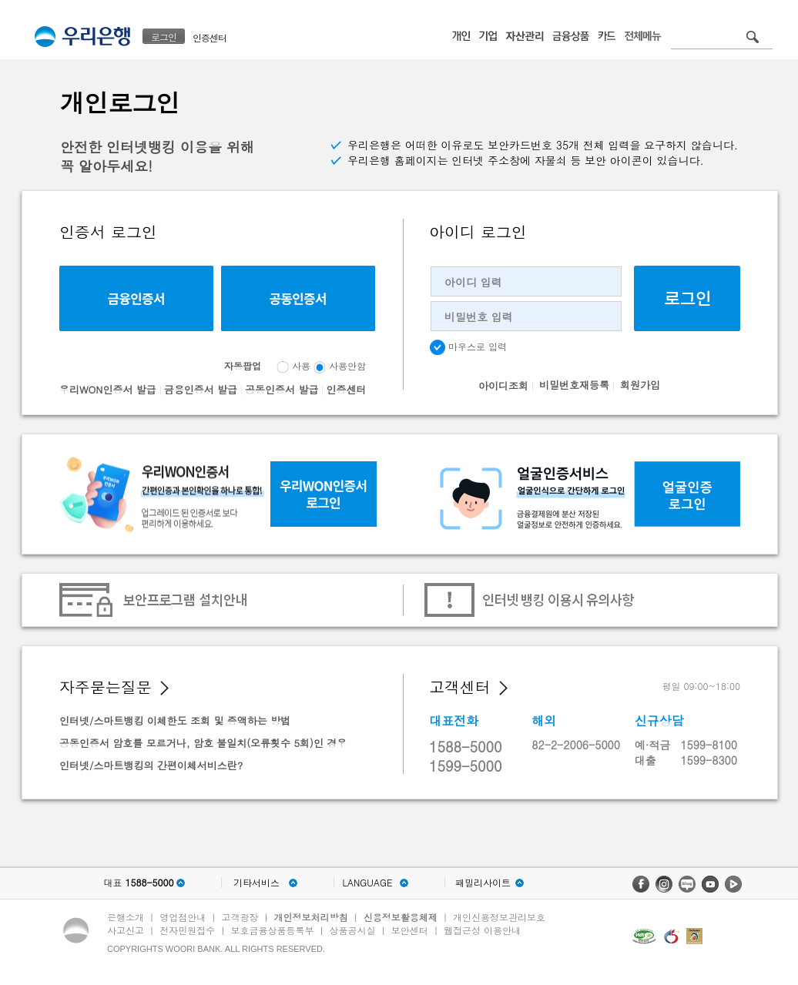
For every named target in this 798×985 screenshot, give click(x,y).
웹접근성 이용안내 (482, 929)
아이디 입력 (473, 282)
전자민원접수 (187, 929)
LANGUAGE (367, 882)
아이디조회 (503, 385)
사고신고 (125, 929)
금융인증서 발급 (200, 389)
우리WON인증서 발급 (107, 389)
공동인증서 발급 (281, 389)
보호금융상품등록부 (272, 929)
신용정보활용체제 (401, 916)
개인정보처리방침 (311, 916)
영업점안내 (182, 916)
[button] (164, 688)
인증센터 (209, 37)
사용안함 (347, 365)
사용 (301, 365)
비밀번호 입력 (478, 316)
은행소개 (125, 916)
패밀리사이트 (483, 882)
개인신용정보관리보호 (499, 916)
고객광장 (239, 916)
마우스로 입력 (468, 347)
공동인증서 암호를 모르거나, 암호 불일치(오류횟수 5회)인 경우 (203, 742)
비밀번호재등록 (574, 384)
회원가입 (640, 384)
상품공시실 (353, 929)
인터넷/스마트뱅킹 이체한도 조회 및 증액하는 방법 (174, 720)
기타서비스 (256, 882)
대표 (138, 882)
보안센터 (409, 929)
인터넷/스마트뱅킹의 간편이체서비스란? (151, 765)
